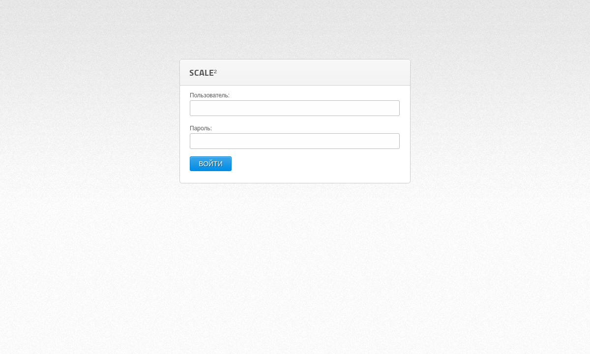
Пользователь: (210, 95)
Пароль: (201, 128)
